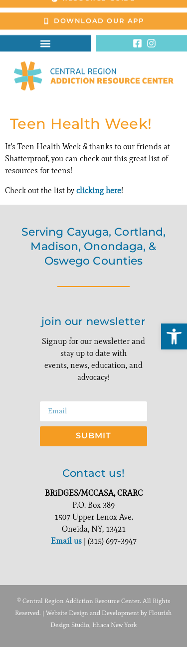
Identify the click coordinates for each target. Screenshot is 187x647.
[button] (45, 37)
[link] (174, 336)
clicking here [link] (98, 190)
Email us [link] (66, 541)
